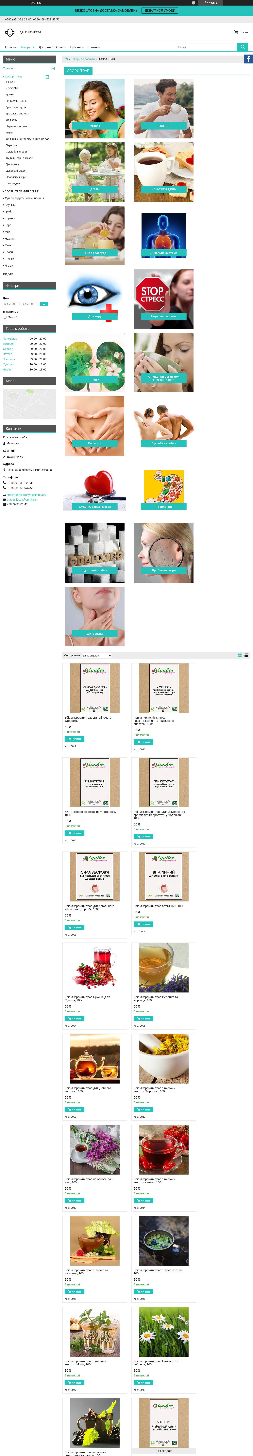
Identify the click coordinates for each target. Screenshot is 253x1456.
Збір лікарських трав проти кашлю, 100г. (215, 1088)
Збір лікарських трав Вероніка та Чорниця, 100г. (150, 717)
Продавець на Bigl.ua (126, 1448)
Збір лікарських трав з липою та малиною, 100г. (86, 899)
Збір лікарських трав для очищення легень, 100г (145, 1179)
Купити (76, 548)
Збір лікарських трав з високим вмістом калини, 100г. (213, 808)
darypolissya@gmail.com (22, 499)
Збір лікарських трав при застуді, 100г (150, 1088)
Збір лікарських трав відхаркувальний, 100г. (80, 1179)
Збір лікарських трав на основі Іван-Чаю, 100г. (149, 808)
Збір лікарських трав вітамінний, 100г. (214, 623)
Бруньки (10, 204)
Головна (11, 47)
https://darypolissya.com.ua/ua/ (26, 494)
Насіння (10, 238)
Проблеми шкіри (92, 443)
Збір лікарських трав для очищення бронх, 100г (81, 1088)
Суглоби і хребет (220, 316)
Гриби (8, 211)
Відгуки (8, 273)
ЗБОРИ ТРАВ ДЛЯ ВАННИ (22, 191)
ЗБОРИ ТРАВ (13, 76)
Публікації (77, 47)
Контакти (94, 47)
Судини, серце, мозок (92, 379)
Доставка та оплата (17, 1419)
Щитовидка (156, 443)
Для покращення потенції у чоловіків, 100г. (210, 529)
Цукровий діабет (220, 379)
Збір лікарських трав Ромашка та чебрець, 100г (87, 990)
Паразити (156, 316)
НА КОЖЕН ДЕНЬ (92, 189)
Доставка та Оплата (52, 47)
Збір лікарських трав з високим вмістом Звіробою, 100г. (86, 808)
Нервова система (156, 252)
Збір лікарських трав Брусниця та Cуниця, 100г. (87, 717)
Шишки (9, 258)
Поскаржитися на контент (119, 1452)
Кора (8, 225)
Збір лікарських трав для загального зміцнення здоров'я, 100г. (150, 624)
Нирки (220, 252)
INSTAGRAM (137, 1406)
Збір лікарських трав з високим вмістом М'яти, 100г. (213, 899)
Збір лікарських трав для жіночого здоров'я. (88, 529)
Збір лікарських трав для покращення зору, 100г (209, 1179)
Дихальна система (220, 189)
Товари (25, 47)
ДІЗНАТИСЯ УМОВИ (160, 10)
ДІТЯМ (220, 126)
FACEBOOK (136, 1411)
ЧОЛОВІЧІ (156, 126)
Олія (8, 245)
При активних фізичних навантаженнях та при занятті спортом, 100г (148, 530)
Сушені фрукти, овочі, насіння (24, 198)
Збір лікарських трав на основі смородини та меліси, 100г (149, 990)
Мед (8, 231)
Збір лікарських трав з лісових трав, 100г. (149, 899)
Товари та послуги (83, 59)
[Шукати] (242, 47)
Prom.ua (145, 1445)
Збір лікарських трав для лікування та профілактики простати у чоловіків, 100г (83, 624)
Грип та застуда (156, 189)
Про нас (9, 1411)
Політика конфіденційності (150, 1452)
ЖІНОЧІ (92, 126)
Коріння (10, 218)
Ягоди (9, 265)
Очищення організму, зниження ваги (92, 315)
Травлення (156, 379)
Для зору (92, 252)
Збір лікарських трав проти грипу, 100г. (215, 996)
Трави (9, 252)
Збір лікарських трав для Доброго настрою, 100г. (215, 717)
